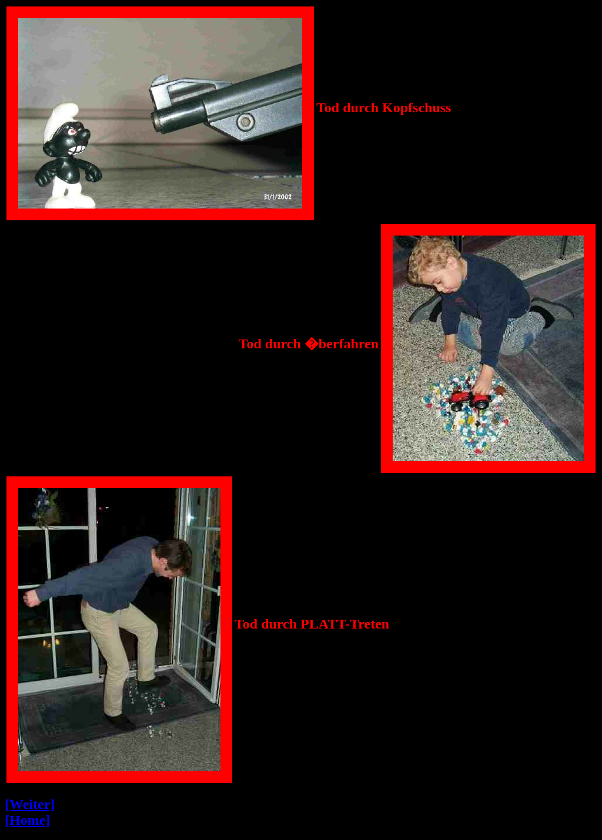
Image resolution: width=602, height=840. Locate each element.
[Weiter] (30, 804)
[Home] (27, 820)
